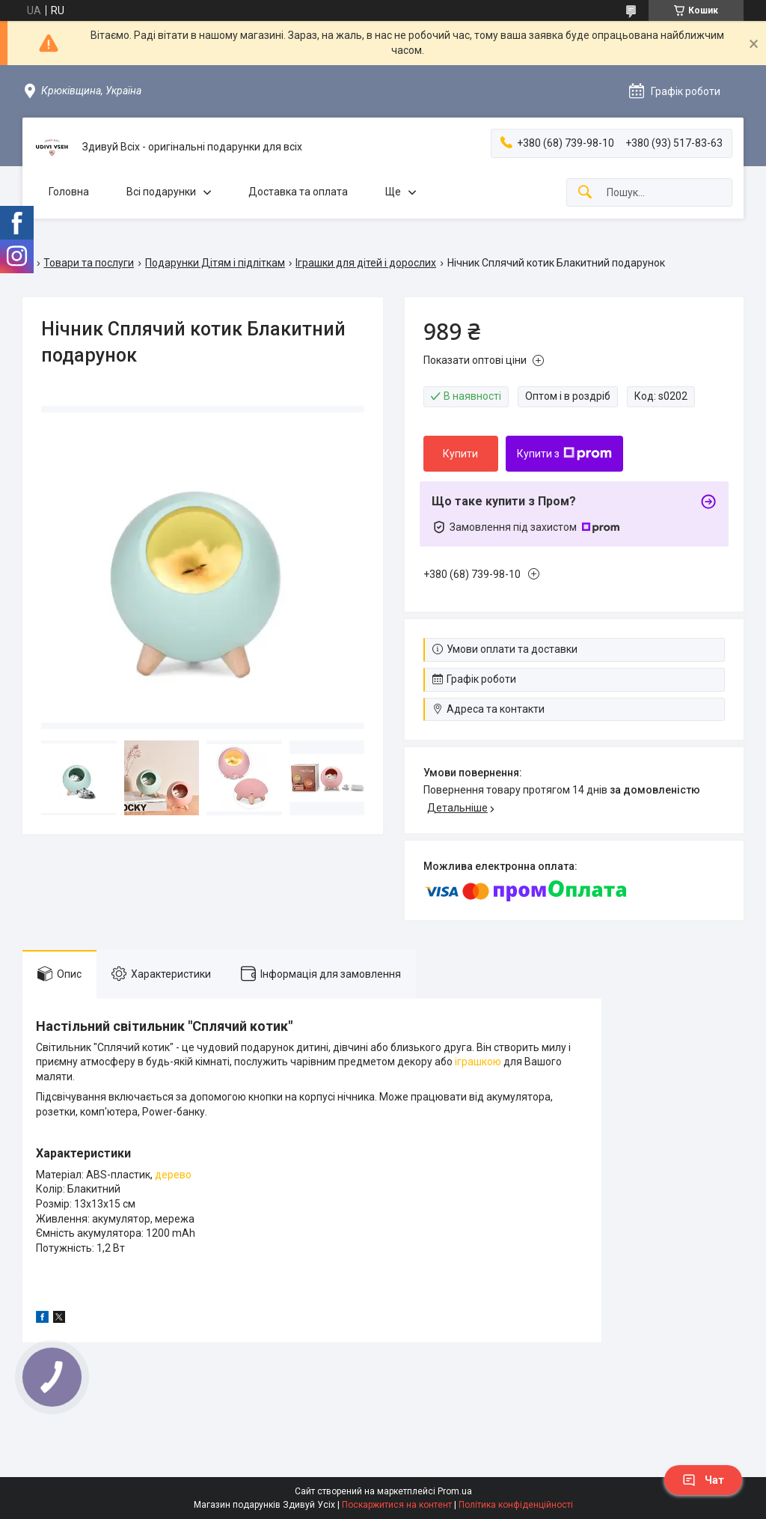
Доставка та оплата (298, 192)
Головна (69, 192)
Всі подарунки (161, 192)
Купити (460, 454)
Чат (703, 1480)
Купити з (564, 453)
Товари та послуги (88, 263)
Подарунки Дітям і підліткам (215, 263)
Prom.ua (455, 1491)
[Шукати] (584, 192)
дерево (173, 1175)
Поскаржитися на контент (397, 1505)
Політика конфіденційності (516, 1505)
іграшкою (478, 1062)
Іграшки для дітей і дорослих (365, 263)
